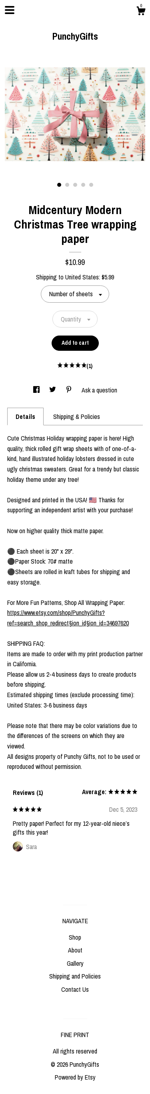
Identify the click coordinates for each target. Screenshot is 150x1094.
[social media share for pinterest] (70, 390)
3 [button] (75, 185)
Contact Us (75, 989)
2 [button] (67, 185)
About (75, 950)
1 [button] (59, 185)
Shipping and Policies (75, 976)
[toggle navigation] (9, 10)
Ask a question (99, 390)
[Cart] (140, 12)
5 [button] (91, 185)
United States (82, 277)
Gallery (75, 963)
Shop (75, 937)
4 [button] (83, 185)
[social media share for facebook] (37, 390)
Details (25, 416)
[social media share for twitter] (53, 390)
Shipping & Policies (76, 416)
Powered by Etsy (75, 1077)
